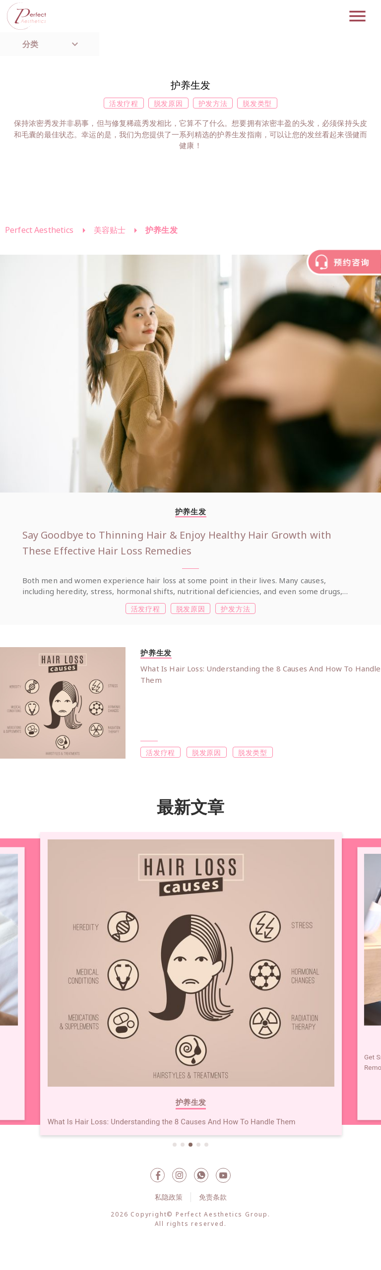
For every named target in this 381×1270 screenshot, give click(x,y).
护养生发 (161, 229)
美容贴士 (110, 229)
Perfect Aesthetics (39, 229)
